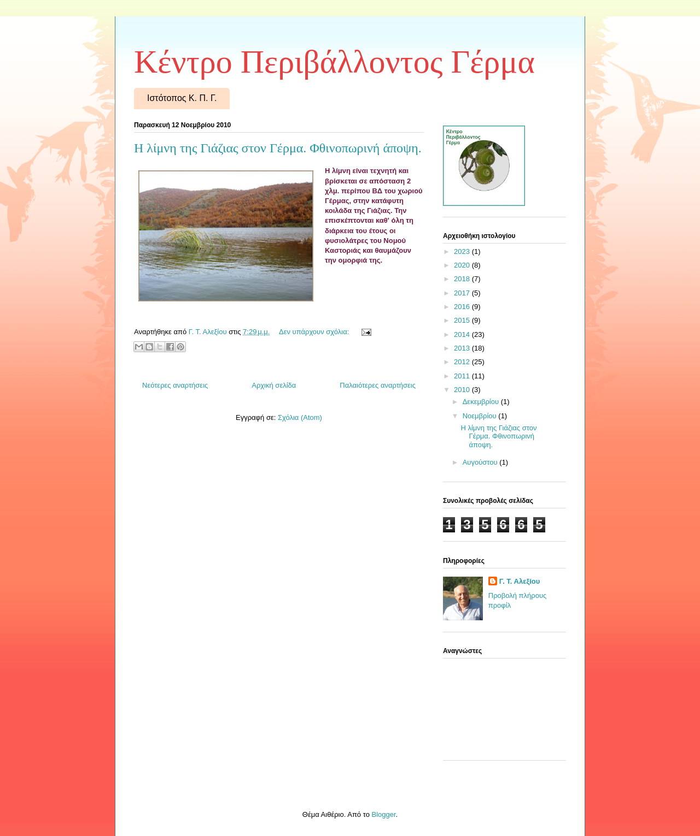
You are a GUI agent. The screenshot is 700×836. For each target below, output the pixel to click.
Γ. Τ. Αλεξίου (519, 581)
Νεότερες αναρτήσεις (175, 385)
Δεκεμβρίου (482, 402)
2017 (463, 293)
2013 (463, 348)
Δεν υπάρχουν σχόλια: (315, 332)
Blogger (383, 814)
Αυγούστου (481, 462)
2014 (463, 334)
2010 (463, 390)
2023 (463, 251)
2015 (463, 320)
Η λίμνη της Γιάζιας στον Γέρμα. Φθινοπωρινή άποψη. (278, 148)
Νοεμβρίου (481, 416)
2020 (463, 265)
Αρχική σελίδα (274, 385)
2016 (463, 307)
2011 (463, 376)
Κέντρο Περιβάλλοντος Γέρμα (334, 62)
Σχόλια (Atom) (300, 417)
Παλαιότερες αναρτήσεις (378, 385)
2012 (463, 362)
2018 (463, 279)
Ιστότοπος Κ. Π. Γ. (182, 98)
